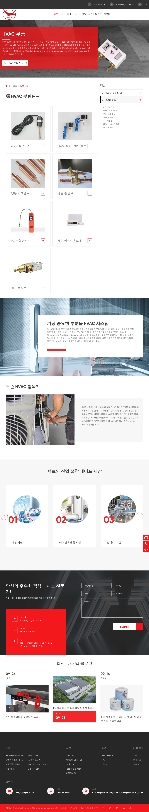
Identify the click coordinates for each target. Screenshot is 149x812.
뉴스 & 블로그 (94, 14)
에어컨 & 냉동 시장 (74, 760)
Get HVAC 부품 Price (15, 63)
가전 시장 (70, 755)
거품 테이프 (11, 769)
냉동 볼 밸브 (108, 117)
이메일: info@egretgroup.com (30, 619)
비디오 (104, 764)
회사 (62, 14)
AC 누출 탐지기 (109, 121)
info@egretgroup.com (121, 4)
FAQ (103, 760)
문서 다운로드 (107, 755)
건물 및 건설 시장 (73, 769)
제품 (56, 14)
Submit (131, 626)
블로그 (136, 764)
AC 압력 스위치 (109, 107)
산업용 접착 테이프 (114, 93)
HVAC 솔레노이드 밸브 (112, 110)
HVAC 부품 (24, 86)
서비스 (70, 14)
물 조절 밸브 (108, 127)
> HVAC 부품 (33, 755)
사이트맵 (73, 808)
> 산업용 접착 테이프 (14, 755)
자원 (84, 14)
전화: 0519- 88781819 (27, 630)
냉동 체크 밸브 (109, 114)
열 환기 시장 (71, 764)
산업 (77, 14)
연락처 (107, 14)
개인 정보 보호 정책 (89, 808)
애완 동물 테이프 (13, 764)
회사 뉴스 (137, 760)
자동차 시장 (71, 773)
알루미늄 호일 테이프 (15, 760)
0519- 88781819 (96, 4)
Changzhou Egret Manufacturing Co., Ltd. (34, 808)
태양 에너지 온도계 (111, 124)
